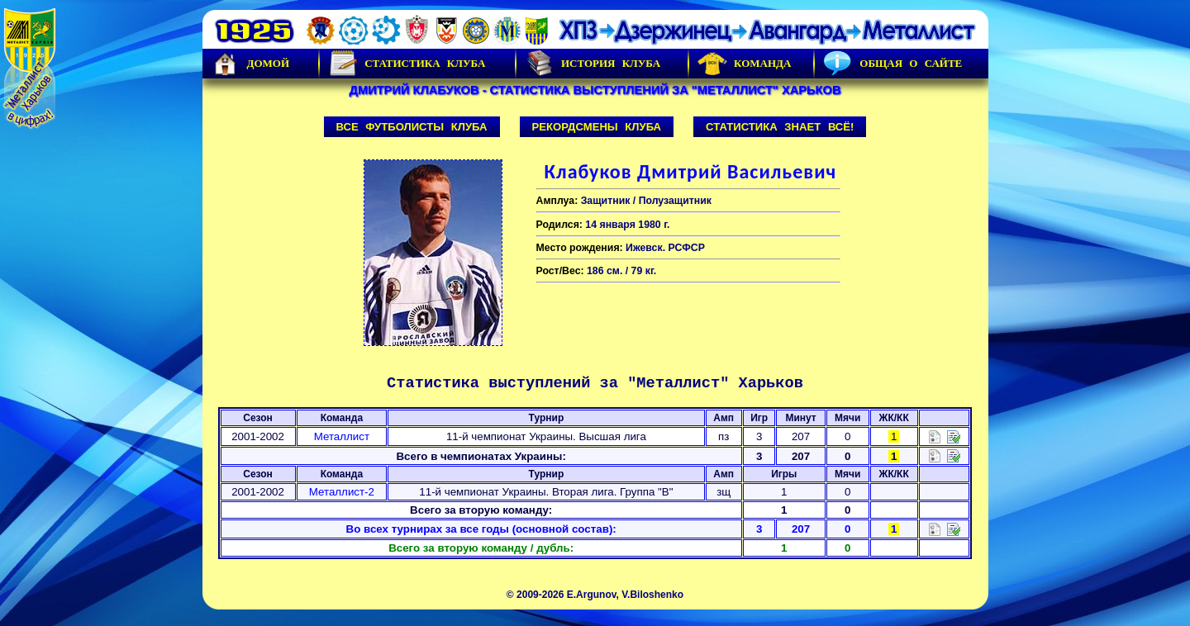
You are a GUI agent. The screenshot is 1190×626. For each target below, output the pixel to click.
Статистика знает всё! (780, 127)
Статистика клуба (406, 63)
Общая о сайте (892, 63)
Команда (744, 63)
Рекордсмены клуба (597, 127)
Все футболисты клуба (412, 127)
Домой (250, 63)
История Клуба (592, 63)
